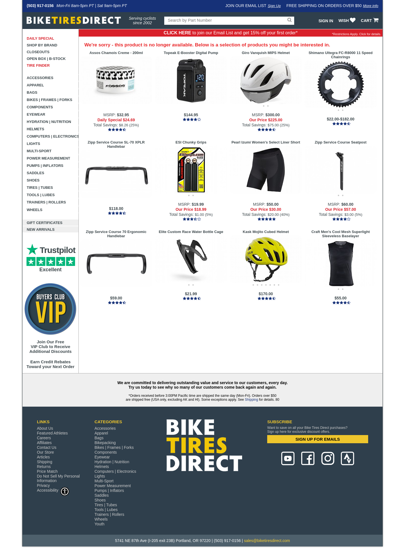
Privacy (43, 485)
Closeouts (38, 52)
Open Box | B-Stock (46, 59)
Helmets (35, 129)
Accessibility (53, 490)
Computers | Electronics (53, 136)
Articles (43, 457)
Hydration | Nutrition (49, 122)
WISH (348, 20)
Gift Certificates (44, 223)
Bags (32, 92)
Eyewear (36, 114)
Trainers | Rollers (46, 202)
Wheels (34, 210)
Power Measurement (48, 158)
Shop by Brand (42, 45)
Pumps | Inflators (45, 165)
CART (370, 20)
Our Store (45, 452)
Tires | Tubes (40, 187)
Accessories (40, 78)
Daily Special (40, 38)
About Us (45, 428)
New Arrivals (41, 229)
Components (40, 107)
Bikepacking (105, 442)
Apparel (35, 85)
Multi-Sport (39, 151)
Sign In (325, 21)
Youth (99, 524)
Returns (44, 466)
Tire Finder (38, 65)
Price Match (47, 471)
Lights (33, 144)
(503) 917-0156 (40, 5)
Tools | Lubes (41, 195)
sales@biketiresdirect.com (267, 540)
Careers (44, 438)
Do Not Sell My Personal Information (58, 478)
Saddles (35, 173)
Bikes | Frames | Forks (49, 100)
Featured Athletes (52, 433)
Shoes (33, 180)
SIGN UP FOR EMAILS (318, 439)
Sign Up (274, 6)
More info (370, 6)
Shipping (251, 400)
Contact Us (46, 447)
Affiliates (44, 442)
